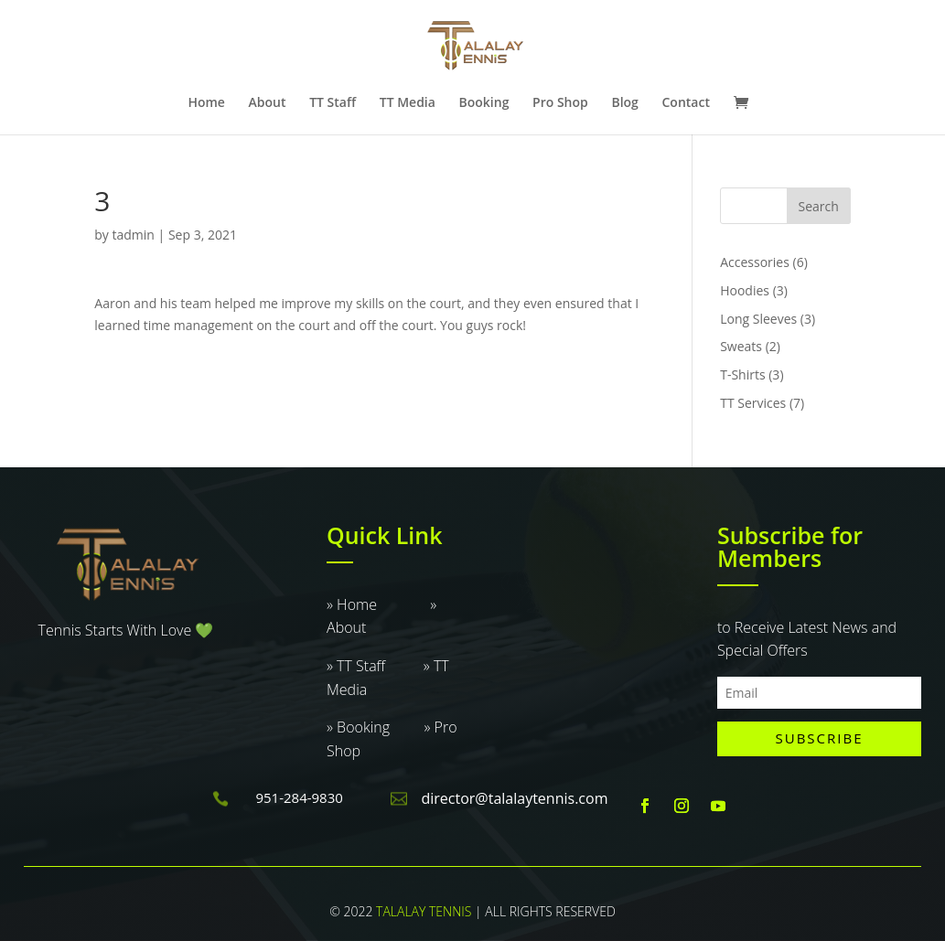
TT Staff (332, 103)
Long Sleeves (758, 318)
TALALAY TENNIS (423, 911)
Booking (484, 103)
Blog (624, 103)
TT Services (753, 403)
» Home (378, 604)
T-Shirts (742, 374)
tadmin (134, 234)
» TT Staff (375, 666)
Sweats (741, 346)
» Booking (375, 727)
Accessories (754, 262)
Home (206, 103)
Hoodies (744, 290)
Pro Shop (560, 103)
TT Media (407, 103)
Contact (685, 103)
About (267, 103)
